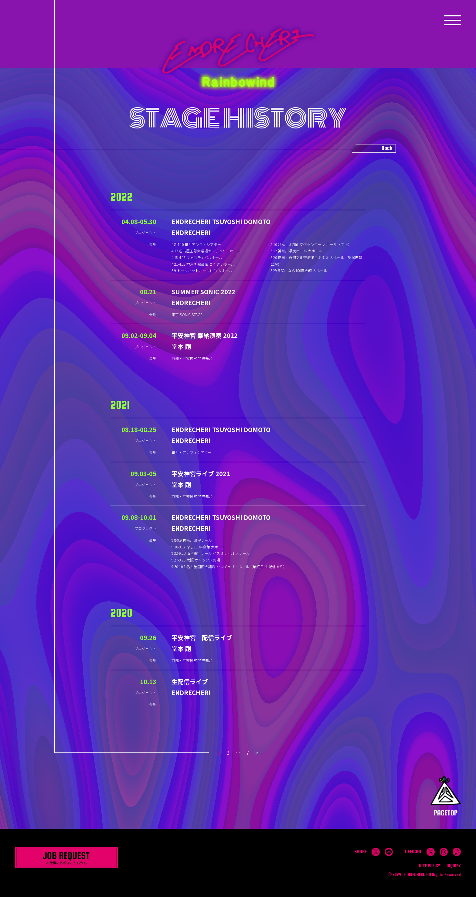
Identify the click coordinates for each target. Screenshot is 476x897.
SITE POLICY (429, 865)
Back (387, 148)
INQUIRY (454, 865)
